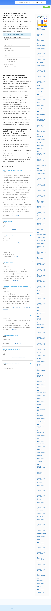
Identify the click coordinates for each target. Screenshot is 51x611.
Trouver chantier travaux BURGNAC (41, 548)
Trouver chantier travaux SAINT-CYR (41, 574)
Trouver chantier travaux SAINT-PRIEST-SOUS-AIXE (41, 239)
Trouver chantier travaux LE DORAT (41, 191)
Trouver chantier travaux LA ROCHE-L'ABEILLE (41, 585)
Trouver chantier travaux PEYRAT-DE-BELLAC (41, 357)
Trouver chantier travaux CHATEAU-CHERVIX (41, 538)
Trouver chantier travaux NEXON (41, 135)
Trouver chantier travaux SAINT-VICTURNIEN (41, 201)
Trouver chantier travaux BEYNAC (41, 579)
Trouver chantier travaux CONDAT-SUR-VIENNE (41, 90)
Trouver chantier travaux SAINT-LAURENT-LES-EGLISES (41, 473)
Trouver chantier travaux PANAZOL (41, 39)
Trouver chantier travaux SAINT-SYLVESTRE (41, 448)
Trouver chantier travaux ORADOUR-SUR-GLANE (41, 153)
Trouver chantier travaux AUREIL (41, 442)
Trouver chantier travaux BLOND (41, 553)
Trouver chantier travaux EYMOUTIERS (41, 164)
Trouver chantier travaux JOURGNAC (41, 391)
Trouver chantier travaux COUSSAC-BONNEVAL (41, 275)
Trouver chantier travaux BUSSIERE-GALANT (41, 281)
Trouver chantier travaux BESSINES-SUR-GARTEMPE (41, 119)
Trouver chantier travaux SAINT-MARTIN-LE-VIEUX (41, 526)
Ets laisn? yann (15, 256)
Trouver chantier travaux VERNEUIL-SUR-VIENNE (41, 107)
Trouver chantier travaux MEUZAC (41, 570)
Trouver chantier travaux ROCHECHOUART (41, 113)
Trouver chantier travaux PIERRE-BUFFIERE (41, 351)
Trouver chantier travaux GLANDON (41, 543)
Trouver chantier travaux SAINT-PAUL (41, 328)
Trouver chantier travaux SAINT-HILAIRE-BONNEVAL (41, 532)
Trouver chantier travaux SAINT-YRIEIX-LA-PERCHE (41, 55)
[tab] (17, 170)
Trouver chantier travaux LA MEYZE (41, 486)
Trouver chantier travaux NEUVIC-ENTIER (41, 375)
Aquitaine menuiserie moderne (18, 357)
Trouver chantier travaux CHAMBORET (41, 503)
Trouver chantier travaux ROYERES (41, 491)
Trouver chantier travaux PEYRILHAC (41, 299)
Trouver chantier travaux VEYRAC (41, 174)
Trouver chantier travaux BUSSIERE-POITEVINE (41, 454)
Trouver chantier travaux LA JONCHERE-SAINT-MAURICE (41, 497)
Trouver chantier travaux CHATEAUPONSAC (41, 159)
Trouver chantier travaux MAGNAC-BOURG (41, 403)
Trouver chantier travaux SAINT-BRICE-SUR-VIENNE (41, 258)
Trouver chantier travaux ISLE (41, 49)
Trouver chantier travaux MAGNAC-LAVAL (41, 186)
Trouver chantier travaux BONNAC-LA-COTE (41, 252)
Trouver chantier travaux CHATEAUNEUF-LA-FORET (41, 245)
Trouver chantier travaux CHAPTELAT (41, 233)
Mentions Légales (30, 608)
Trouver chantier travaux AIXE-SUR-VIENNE (41, 72)
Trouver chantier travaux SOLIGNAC (41, 270)
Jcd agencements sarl (16, 343)
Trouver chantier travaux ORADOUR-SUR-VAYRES (41, 265)
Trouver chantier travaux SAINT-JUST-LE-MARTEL (41, 141)
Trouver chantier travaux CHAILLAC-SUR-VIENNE (41, 339)
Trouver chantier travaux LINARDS (41, 369)
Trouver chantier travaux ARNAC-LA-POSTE (41, 409)
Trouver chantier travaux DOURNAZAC (41, 565)
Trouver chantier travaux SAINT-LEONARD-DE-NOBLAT (41, 83)
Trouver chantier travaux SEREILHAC (41, 196)
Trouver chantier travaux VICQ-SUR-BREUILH (41, 312)
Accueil (20, 6)
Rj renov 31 (14, 329)
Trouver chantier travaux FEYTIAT (41, 66)
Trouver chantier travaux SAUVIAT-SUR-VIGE (41, 426)
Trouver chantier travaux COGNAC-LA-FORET (41, 386)
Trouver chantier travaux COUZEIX (41, 44)
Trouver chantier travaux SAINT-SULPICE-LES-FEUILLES (41, 305)
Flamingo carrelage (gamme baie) (19, 242)
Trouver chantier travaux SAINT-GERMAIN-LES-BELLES (41, 363)
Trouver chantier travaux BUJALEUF (41, 431)
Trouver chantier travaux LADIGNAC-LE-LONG (41, 345)
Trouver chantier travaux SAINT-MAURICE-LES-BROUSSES (41, 480)
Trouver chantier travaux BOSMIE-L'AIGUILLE (41, 147)
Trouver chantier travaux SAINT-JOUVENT (41, 214)
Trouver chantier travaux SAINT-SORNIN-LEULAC (41, 591)
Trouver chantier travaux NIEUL (41, 219)
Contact (38, 608)
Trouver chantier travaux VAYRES (41, 520)
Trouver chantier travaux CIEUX (41, 414)
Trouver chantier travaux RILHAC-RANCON (41, 101)
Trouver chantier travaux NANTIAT (41, 224)
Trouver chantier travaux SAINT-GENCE (41, 180)
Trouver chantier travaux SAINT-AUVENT (41, 437)
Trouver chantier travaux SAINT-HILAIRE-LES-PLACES (41, 466)
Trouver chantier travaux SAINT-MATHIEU (41, 318)
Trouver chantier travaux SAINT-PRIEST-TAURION (41, 125)
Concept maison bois (16, 215)
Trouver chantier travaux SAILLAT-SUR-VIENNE (41, 509)
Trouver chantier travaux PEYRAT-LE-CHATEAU (41, 397)
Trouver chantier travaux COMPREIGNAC (41, 207)
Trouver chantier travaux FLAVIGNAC (41, 380)
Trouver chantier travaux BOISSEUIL (41, 130)
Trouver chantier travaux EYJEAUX (41, 323)
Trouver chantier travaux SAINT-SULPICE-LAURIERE (41, 420)
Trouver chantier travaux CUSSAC (41, 294)
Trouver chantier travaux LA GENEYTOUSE (41, 515)
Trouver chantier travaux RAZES (41, 333)
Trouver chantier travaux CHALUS (41, 228)
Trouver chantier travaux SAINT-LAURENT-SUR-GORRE (41, 288)
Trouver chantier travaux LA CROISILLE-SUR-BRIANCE (41, 559)
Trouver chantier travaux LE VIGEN (41, 169)
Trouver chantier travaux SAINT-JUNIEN (41, 34)
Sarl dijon (14, 229)
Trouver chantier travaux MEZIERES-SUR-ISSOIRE (41, 460)
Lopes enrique (15, 280)
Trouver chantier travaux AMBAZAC (41, 77)
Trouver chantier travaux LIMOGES (41, 29)
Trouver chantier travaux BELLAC (41, 95)
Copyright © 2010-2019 (14, 608)
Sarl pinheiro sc (15, 371)
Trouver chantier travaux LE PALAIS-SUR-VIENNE (41, 61)
